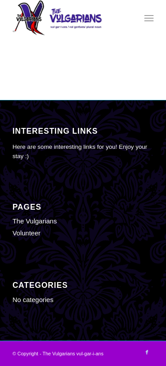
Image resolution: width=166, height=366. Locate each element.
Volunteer (26, 233)
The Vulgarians (34, 221)
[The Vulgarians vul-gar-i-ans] (68, 18)
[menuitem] (149, 17)
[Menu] (149, 17)
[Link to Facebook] (147, 352)
